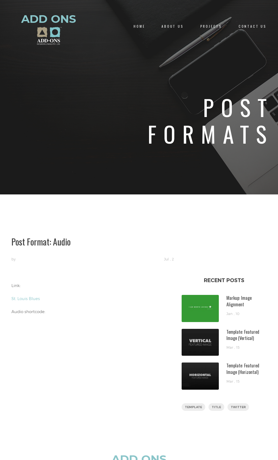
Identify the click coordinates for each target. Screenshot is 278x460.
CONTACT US (253, 26)
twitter (238, 407)
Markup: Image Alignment (239, 301)
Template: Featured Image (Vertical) (242, 335)
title (216, 407)
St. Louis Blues (25, 298)
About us (173, 26)
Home (139, 26)
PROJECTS (211, 26)
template (193, 407)
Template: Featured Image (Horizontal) (242, 368)
